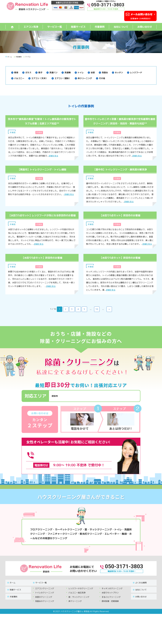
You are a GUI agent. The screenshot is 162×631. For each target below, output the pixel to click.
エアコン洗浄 (31, 26)
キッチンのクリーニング (112, 591)
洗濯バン (53, 72)
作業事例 (99, 26)
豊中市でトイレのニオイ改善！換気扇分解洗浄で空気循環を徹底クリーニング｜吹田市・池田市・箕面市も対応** (120, 123)
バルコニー (19, 78)
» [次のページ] (109, 318)
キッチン (119, 72)
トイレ (81, 72)
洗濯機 (68, 72)
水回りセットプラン (110, 595)
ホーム (11, 587)
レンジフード (136, 72)
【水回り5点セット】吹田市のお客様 (120, 219)
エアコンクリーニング (44, 591)
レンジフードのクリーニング (80, 591)
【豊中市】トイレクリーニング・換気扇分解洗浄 (120, 174)
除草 (16, 72)
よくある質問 (139, 587)
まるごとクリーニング (111, 600)
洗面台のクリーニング (44, 604)
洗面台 (105, 72)
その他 (102, 78)
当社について (121, 26)
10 (97, 318)
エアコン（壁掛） (63, 78)
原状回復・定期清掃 (110, 604)
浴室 (93, 72)
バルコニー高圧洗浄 (76, 595)
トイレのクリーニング (44, 595)
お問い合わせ (144, 26)
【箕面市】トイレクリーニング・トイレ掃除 (42, 174)
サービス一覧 (54, 26)
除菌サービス (78, 26)
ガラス (28, 72)
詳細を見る (54, 155)
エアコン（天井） (39, 78)
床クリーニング (85, 78)
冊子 (40, 72)
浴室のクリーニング (43, 600)
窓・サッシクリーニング (78, 600)
